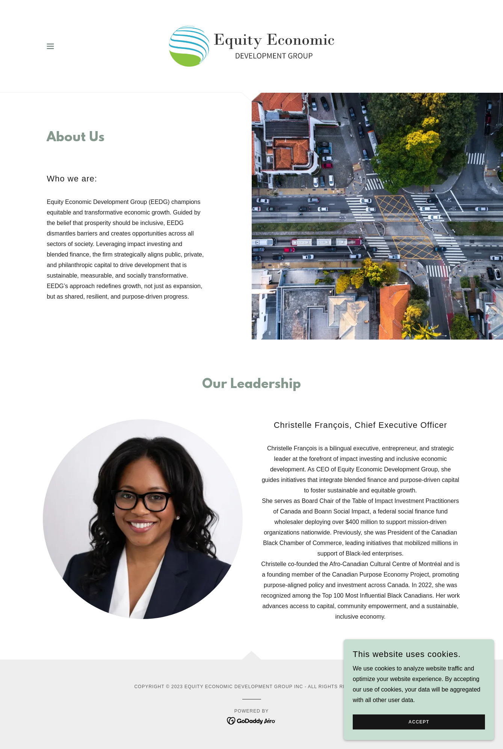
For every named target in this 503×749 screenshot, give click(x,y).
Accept (418, 727)
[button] (50, 46)
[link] (251, 45)
